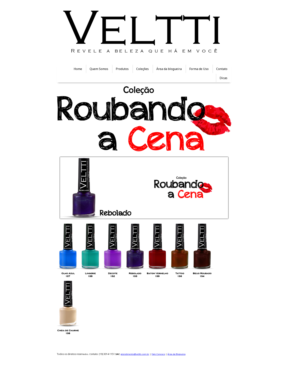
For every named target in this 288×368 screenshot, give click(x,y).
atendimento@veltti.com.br (135, 354)
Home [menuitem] (78, 69)
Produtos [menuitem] (122, 69)
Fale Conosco (158, 354)
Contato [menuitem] (221, 69)
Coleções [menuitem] (142, 69)
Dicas (223, 78)
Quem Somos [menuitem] (99, 69)
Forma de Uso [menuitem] (199, 69)
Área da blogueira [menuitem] (169, 69)
